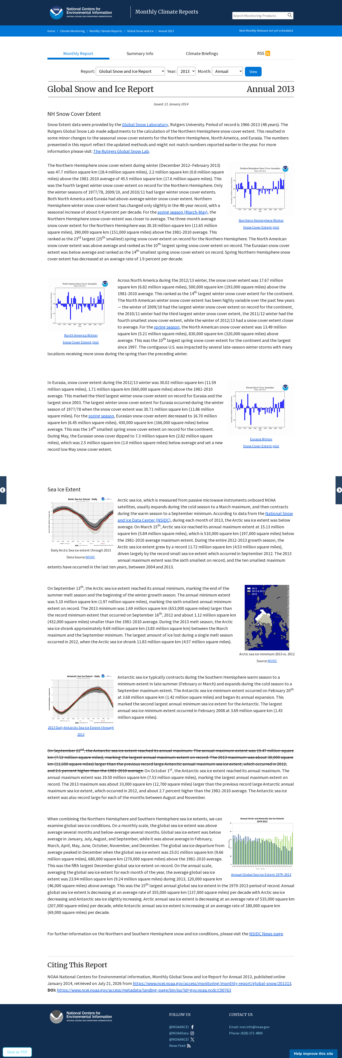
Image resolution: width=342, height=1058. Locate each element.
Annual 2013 (166, 31)
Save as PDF (17, 1051)
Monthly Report (78, 53)
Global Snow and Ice (140, 31)
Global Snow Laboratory (145, 124)
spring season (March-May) (182, 212)
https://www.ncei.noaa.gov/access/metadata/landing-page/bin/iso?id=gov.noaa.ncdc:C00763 (144, 990)
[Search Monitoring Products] (262, 15)
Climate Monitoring (72, 31)
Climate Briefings (202, 53)
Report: (88, 71)
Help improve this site (313, 1054)
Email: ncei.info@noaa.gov (249, 1027)
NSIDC (90, 557)
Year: (171, 71)
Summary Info (140, 53)
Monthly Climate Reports (106, 31)
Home (51, 31)
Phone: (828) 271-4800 (246, 1033)
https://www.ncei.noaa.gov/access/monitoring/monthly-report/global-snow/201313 (212, 983)
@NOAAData (181, 1033)
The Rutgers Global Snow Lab (121, 151)
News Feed (180, 1045)
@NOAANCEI (181, 1027)
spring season (166, 327)
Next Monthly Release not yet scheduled (266, 31)
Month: (204, 71)
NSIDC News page (266, 933)
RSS (260, 53)
